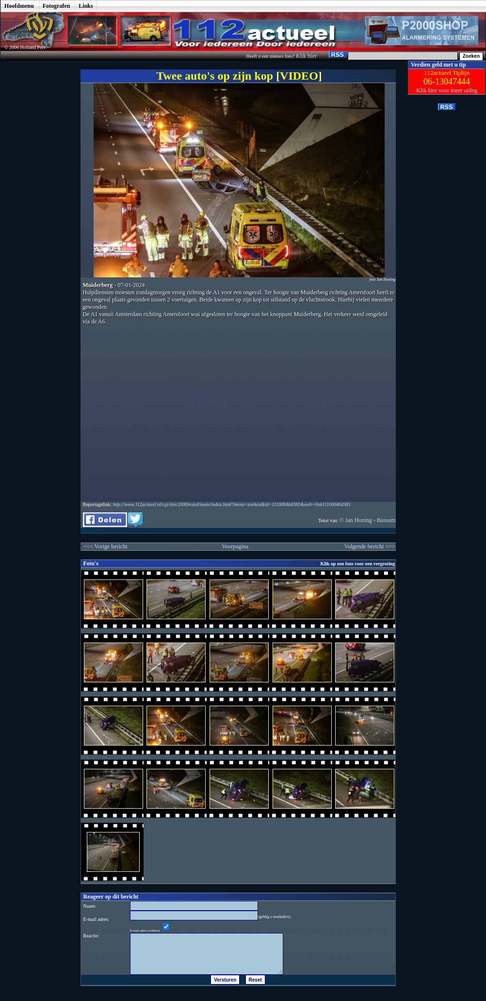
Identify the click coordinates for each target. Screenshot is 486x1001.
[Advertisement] (33, 206)
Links (86, 5)
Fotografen (56, 5)
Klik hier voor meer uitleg (446, 90)
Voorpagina (235, 546)
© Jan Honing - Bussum (368, 520)
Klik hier (307, 55)
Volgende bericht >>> (369, 546)
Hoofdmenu (19, 5)
